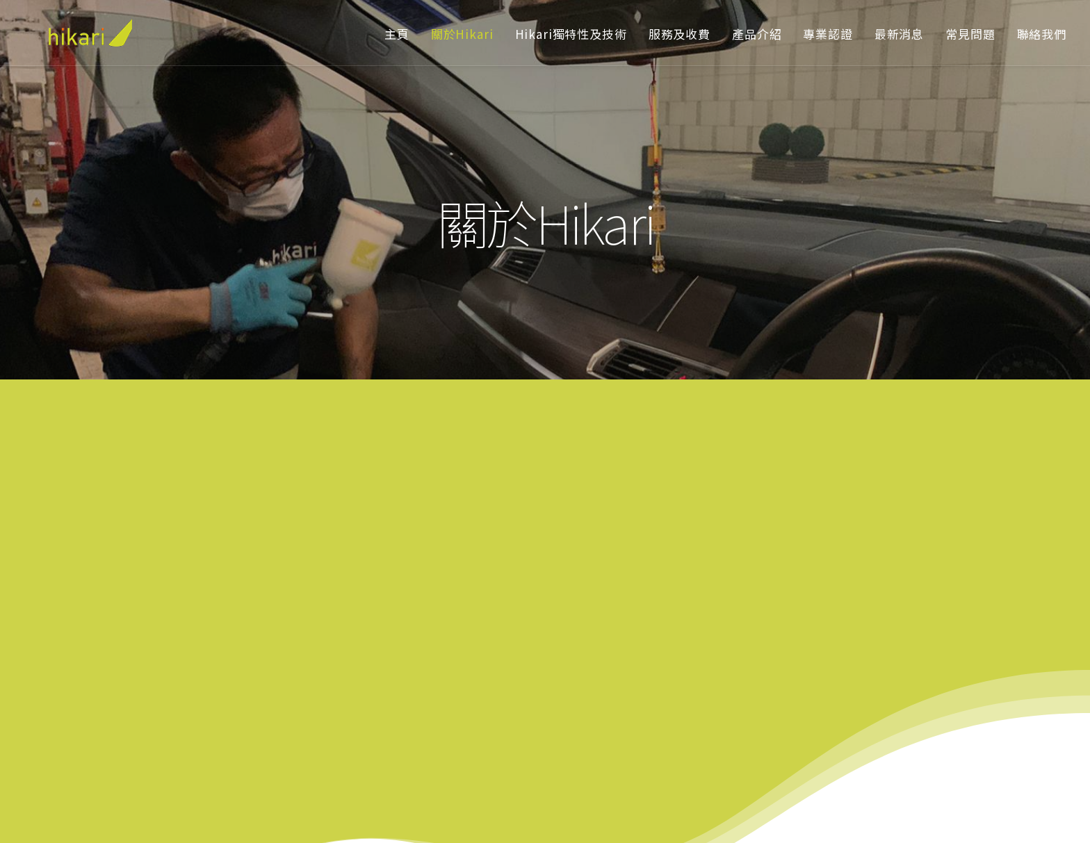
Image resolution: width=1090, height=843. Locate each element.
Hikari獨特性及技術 (571, 33)
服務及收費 (679, 33)
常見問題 (970, 33)
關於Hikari (462, 33)
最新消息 (899, 33)
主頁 (396, 33)
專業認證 (827, 33)
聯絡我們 (1041, 33)
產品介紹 (756, 33)
